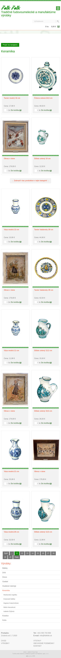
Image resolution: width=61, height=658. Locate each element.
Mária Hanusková (9, 607)
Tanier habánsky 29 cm (43, 230)
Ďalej (17, 557)
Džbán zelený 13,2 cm (43, 350)
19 (5, 557)
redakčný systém (30, 653)
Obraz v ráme (9, 158)
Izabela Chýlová (8, 611)
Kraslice (5, 616)
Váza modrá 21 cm (11, 471)
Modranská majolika (10, 595)
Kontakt (37, 646)
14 (32, 553)
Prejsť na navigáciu (10, 45)
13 (27, 553)
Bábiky (5, 568)
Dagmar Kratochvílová (11, 603)
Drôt (4, 573)
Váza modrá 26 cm (11, 532)
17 (48, 553)
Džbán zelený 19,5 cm (43, 411)
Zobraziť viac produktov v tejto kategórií (30, 180)
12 (22, 553)
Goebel (5, 581)
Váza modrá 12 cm (11, 230)
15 (38, 553)
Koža (4, 620)
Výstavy (37, 641)
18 (53, 553)
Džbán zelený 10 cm (42, 158)
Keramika (6, 590)
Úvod (3, 641)
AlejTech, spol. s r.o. (43, 653)
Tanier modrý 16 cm (12, 98)
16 (43, 553)
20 (10, 557)
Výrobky (5, 643)
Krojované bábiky (9, 599)
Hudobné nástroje (9, 586)
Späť (6, 553)
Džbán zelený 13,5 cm (43, 532)
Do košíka (15, 110)
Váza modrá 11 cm (11, 350)
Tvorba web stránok (18, 653)
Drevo (4, 577)
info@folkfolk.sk (46, 635)
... (12, 553)
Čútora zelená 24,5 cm (43, 98)
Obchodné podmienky (43, 643)
